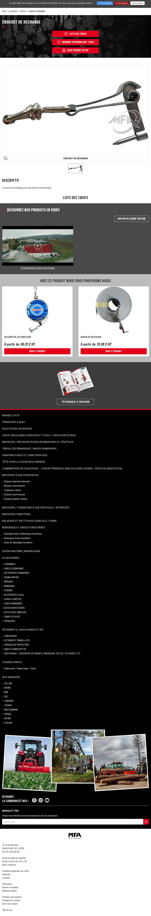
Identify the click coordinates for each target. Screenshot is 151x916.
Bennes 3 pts (10, 415)
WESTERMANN (11, 709)
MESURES (23, 11)
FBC (6, 696)
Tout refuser (121, 3)
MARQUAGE (9, 586)
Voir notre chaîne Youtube (132, 218)
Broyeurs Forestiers (16, 514)
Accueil (4, 11)
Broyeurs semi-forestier (14, 494)
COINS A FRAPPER (12, 599)
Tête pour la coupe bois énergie (24, 461)
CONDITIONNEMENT (13, 603)
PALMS (7, 718)
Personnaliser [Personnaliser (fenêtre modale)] (137, 3)
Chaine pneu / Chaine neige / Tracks (20, 668)
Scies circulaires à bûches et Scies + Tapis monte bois (39, 435)
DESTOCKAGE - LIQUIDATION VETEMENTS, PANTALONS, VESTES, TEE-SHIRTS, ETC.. (42, 653)
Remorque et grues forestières (23, 527)
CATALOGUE (9, 621)
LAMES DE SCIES (12, 616)
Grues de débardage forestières (18, 542)
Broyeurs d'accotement (14, 485)
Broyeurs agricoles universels (17, 481)
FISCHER (8, 722)
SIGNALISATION (11, 577)
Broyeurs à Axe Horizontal (20, 475)
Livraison (6, 877)
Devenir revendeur (10, 887)
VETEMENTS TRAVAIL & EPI (17, 640)
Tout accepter (104, 3)
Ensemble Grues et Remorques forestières (23, 533)
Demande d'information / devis (75, 42)
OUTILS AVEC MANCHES (15, 612)
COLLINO (8, 683)
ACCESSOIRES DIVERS (14, 608)
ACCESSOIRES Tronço (14, 594)
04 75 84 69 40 (12, 852)
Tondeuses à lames (12, 490)
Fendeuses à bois (13, 422)
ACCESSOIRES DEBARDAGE (16, 573)
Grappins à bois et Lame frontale (25, 455)
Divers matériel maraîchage (21, 551)
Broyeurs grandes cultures (15, 499)
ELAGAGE (8, 590)
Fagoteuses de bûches (17, 428)
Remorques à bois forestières (17, 538)
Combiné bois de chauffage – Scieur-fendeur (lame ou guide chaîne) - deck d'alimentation (62, 468)
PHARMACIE (9, 564)
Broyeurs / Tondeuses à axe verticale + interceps (35, 507)
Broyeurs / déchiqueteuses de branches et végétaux (38, 441)
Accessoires (10, 557)
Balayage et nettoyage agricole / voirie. (29, 520)
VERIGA (7, 714)
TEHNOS (8, 705)
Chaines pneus (12, 662)
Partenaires (7, 884)
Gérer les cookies (10, 903)
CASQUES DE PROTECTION (16, 644)
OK (146, 821)
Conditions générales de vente (15, 871)
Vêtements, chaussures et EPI (22, 629)
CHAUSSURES (10, 636)
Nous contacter (9, 864)
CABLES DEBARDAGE (14, 568)
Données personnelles (12, 897)
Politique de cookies (11, 900)
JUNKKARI (9, 701)
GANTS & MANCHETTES (15, 649)
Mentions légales (9, 890)
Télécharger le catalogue (75, 401)
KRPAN (7, 687)
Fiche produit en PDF (75, 50)
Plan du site (7, 910)
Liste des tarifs (75, 34)
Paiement (6, 874)
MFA (6, 692)
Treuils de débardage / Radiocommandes (29, 448)
